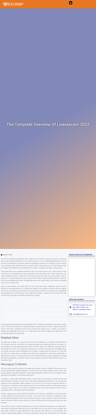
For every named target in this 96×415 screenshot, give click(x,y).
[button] (70, 2)
